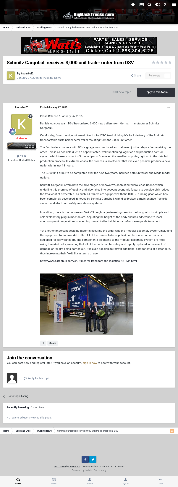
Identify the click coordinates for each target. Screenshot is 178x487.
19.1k (22, 156)
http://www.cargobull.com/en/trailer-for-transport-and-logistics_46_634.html (88, 261)
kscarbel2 (27, 73)
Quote (52, 343)
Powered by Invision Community (89, 470)
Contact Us (107, 466)
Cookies (119, 466)
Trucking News (51, 77)
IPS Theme (60, 466)
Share (136, 75)
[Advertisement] (89, 446)
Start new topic (121, 92)
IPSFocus (74, 466)
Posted (53, 107)
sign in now (90, 363)
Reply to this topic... (38, 378)
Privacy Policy (90, 466)
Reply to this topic (156, 92)
